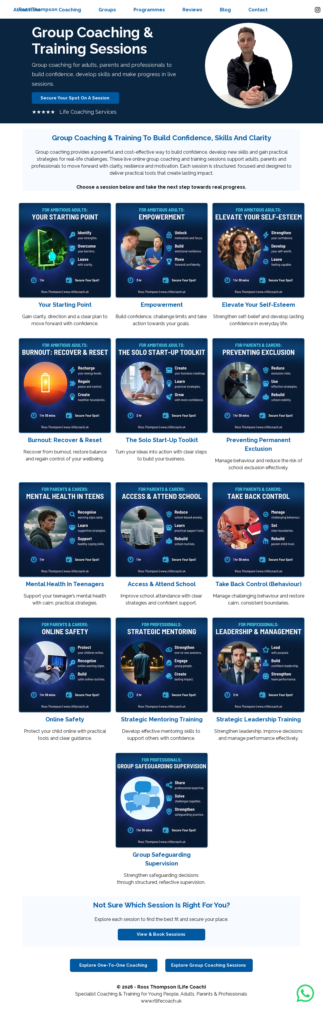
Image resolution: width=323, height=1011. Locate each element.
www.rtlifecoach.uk (161, 1001)
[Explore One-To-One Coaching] (113, 965)
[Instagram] (317, 9)
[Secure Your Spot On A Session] (75, 98)
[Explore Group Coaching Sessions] (209, 965)
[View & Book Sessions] (161, 934)
